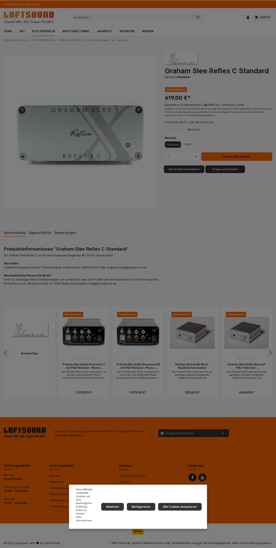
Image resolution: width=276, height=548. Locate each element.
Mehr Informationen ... (85, 522)
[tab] (14, 233)
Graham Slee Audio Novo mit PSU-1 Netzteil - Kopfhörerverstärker (246, 366)
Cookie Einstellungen (132, 475)
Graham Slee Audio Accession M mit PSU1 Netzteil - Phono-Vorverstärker (138, 366)
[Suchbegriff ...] (131, 17)
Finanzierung (58, 506)
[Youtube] (202, 477)
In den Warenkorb (236, 160)
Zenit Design (52, 543)
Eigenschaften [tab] (40, 233)
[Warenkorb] (262, 17)
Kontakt (55, 475)
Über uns (124, 482)
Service (125, 466)
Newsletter (57, 482)
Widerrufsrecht (59, 494)
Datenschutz (127, 494)
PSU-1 (188, 148)
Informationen (62, 466)
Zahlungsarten (59, 500)
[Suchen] (198, 17)
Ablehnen (116, 511)
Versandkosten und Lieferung (69, 488)
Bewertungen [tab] (65, 233)
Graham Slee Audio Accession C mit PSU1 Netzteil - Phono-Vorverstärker (83, 366)
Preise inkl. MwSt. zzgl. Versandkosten (189, 126)
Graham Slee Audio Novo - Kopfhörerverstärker (192, 366)
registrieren (32, 4)
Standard (173, 148)
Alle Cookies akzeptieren (181, 511)
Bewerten (194, 133)
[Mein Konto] (248, 17)
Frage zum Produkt (225, 173)
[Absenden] (223, 433)
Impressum (125, 488)
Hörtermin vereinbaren (184, 173)
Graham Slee (29, 353)
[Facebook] (192, 477)
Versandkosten (181, 543)
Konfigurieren (143, 511)
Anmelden (11, 4)
